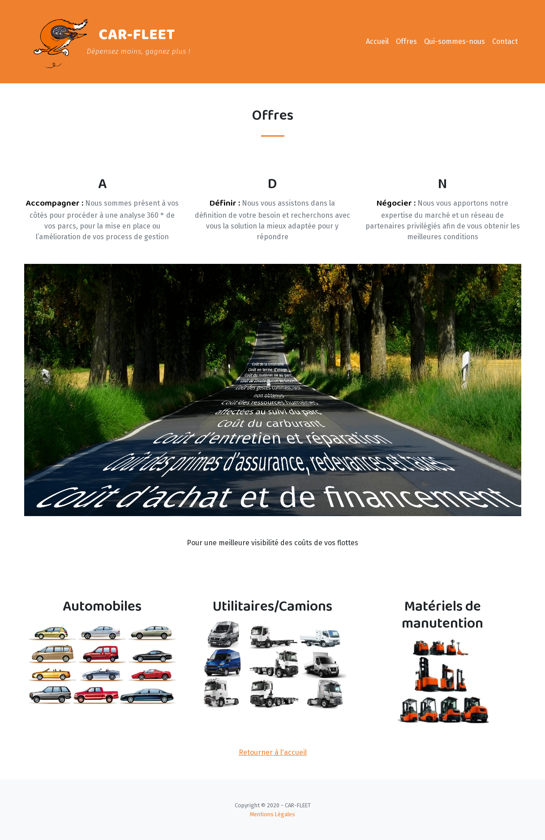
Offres (406, 41)
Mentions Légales (272, 814)
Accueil (377, 41)
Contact (505, 41)
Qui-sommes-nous (454, 41)
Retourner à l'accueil (273, 752)
